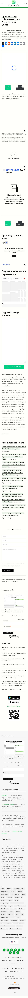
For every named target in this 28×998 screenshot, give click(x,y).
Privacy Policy (20, 960)
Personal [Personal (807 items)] (10, 914)
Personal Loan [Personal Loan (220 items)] (19, 914)
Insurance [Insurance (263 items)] (20, 903)
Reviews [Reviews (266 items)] (22, 920)
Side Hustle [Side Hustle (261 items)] (9, 923)
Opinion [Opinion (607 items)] (18, 911)
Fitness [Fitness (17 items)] (10, 900)
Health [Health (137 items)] (12, 903)
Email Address (7, 626)
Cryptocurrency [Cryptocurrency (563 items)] (15, 894)
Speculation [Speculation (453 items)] (4, 926)
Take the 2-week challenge (13, 706)
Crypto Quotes (9, 579)
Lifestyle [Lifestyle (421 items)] (17, 906)
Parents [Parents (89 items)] (3, 914)
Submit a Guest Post (13, 966)
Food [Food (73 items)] (16, 900)
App (22, 971)
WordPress (23, 978)
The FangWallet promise (8, 804)
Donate (19, 963)
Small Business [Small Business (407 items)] (19, 923)
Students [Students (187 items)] (19, 926)
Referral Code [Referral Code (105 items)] (15, 917)
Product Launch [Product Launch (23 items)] (5, 917)
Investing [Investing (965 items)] (3, 906)
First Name (5, 620)
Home (3, 579)
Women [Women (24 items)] (18, 929)
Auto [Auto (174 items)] (2, 888)
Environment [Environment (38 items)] (18, 897)
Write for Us (5, 434)
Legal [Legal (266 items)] (10, 906)
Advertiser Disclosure (14, 30)
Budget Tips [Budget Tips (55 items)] (4, 891)
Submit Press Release (8, 968)
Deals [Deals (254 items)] (23, 894)
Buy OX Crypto (8, 87)
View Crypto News (14, 367)
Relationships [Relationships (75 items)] (4, 920)
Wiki (6, 971)
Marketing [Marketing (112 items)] (13, 908)
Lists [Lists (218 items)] (23, 906)
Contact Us (12, 960)
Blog (22, 968)
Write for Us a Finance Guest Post (13, 957)
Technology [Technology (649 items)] (4, 929)
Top (14, 992)
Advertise (4, 960)
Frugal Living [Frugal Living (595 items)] (4, 903)
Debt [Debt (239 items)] (2, 897)
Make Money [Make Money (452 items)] (4, 908)
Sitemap (17, 968)
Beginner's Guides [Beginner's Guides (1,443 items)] (18, 888)
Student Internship (14, 971)
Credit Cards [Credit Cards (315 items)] (4, 894)
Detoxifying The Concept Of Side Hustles (12, 689)
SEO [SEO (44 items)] (2, 923)
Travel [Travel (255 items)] (11, 929)
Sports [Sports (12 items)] (12, 926)
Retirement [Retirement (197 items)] (14, 920)
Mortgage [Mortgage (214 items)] (21, 908)
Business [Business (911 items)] (13, 891)
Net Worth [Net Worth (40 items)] (3, 911)
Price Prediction (19, 87)
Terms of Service (10, 963)
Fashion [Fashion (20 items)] (3, 900)
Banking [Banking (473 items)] (9, 888)
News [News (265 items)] (11, 911)
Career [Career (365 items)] (20, 891)
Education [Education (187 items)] (9, 897)
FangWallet (4, 795)
